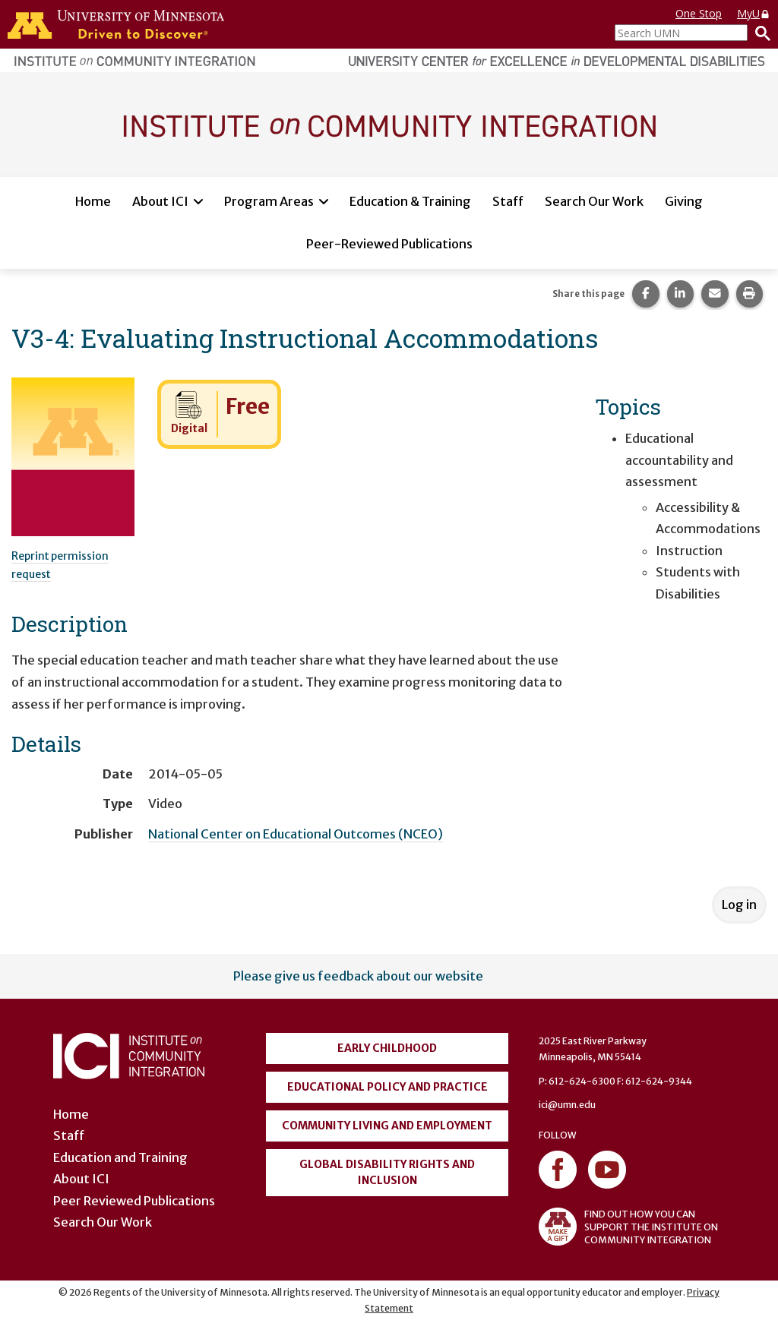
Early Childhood (387, 1048)
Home (93, 201)
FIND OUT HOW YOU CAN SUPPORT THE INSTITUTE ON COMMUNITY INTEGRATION (628, 1227)
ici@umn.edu (567, 1104)
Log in (739, 904)
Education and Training (120, 1157)
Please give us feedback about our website (358, 976)
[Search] (759, 32)
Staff (507, 201)
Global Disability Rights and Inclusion (387, 1172)
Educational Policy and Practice (387, 1087)
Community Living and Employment (387, 1125)
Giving (684, 201)
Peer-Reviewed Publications (389, 243)
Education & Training (410, 201)
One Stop (698, 13)
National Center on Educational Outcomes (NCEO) (295, 834)
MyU (753, 13)
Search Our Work (594, 201)
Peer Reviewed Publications (134, 1200)
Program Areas (269, 201)
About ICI (160, 201)
